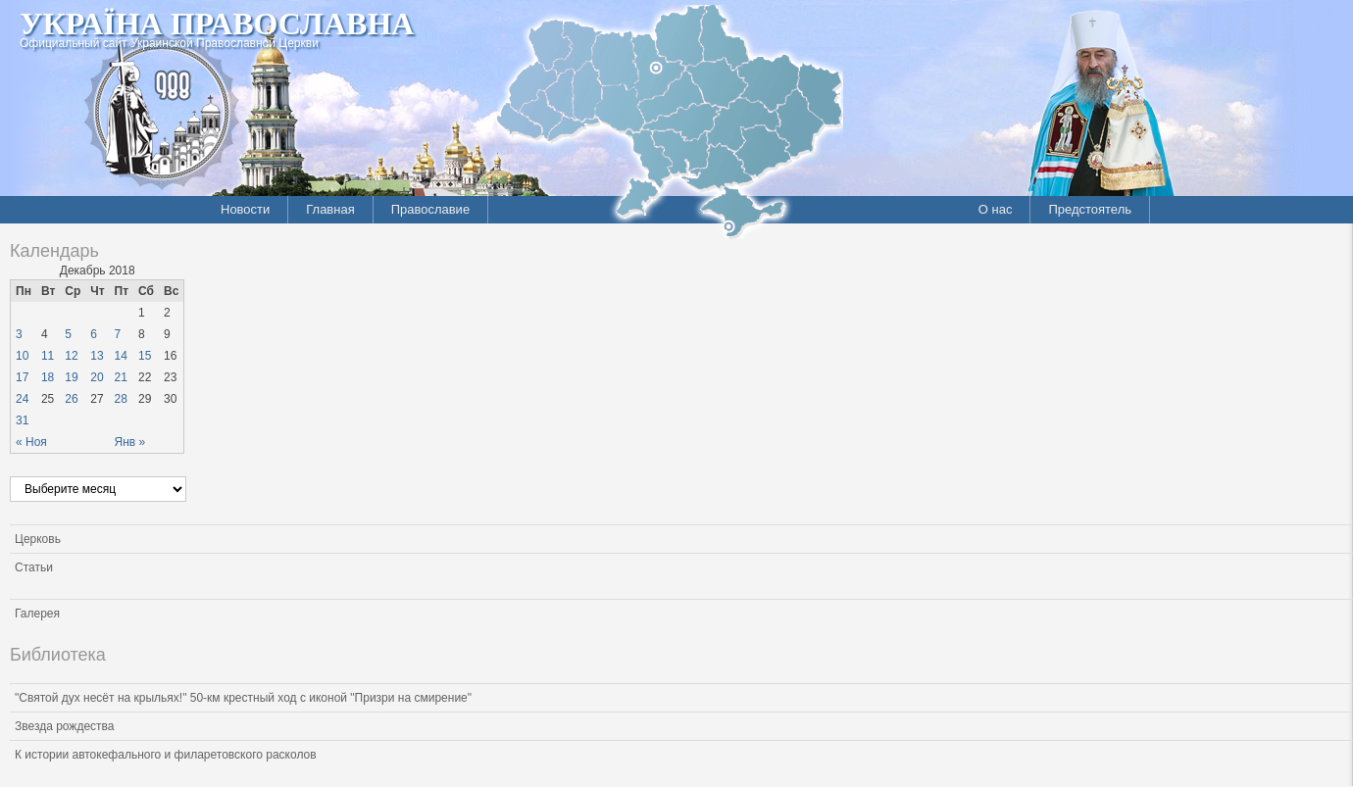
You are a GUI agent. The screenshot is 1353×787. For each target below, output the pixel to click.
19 (71, 377)
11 (47, 356)
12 (71, 356)
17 (22, 377)
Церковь (38, 539)
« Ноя (31, 442)
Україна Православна (217, 23)
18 (47, 377)
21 (121, 377)
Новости (245, 209)
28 (121, 399)
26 (71, 399)
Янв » (130, 442)
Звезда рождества (64, 726)
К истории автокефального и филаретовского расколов (166, 755)
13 (96, 356)
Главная (330, 209)
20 (96, 377)
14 (121, 356)
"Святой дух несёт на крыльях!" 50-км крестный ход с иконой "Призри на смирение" (243, 698)
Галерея (37, 613)
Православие (430, 209)
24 (22, 399)
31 (22, 420)
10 (22, 356)
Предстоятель (1089, 209)
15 (144, 356)
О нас (995, 209)
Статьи (34, 567)
